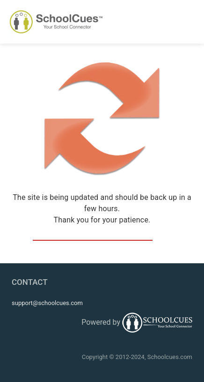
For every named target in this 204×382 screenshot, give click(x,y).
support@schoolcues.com (47, 302)
